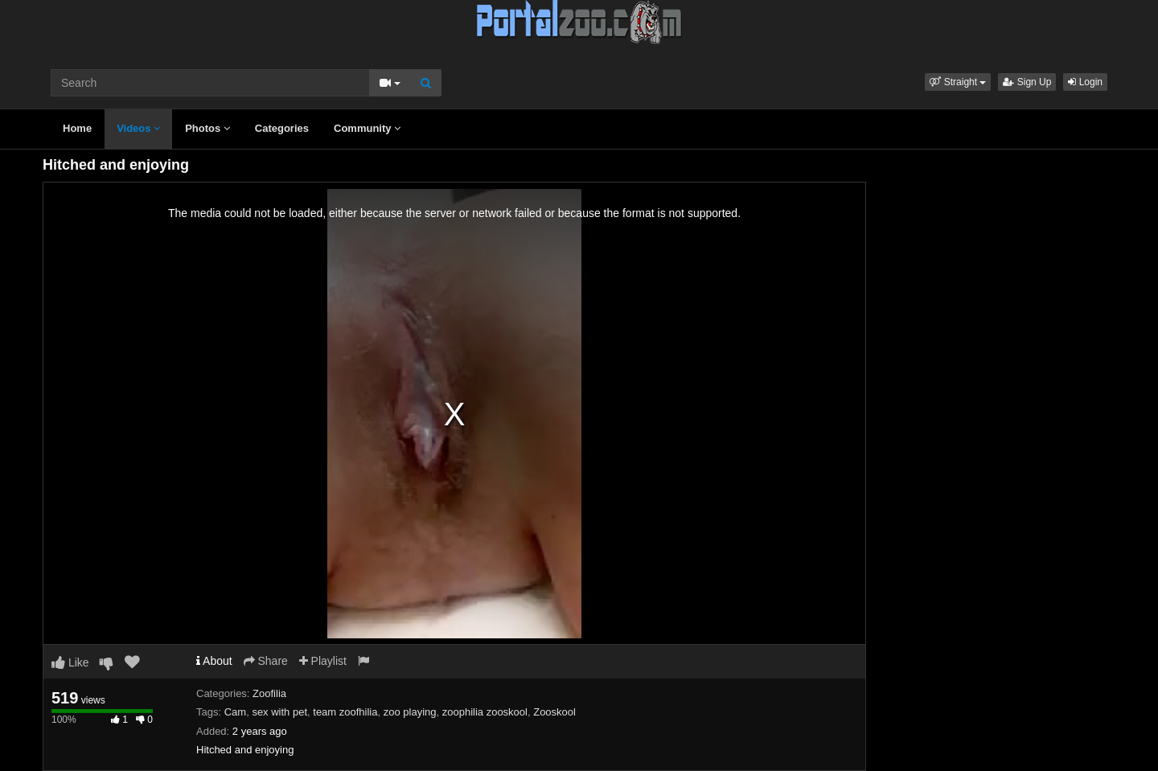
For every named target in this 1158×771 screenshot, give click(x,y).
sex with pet (279, 712)
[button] (958, 82)
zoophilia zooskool (485, 712)
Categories (282, 128)
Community (367, 128)
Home (77, 128)
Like (70, 662)
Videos (138, 128)
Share (266, 660)
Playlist (323, 660)
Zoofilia (269, 693)
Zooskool (554, 712)
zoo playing (410, 712)
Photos (207, 128)
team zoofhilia (345, 712)
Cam (235, 712)
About (214, 660)
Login (1085, 82)
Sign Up (1027, 82)
